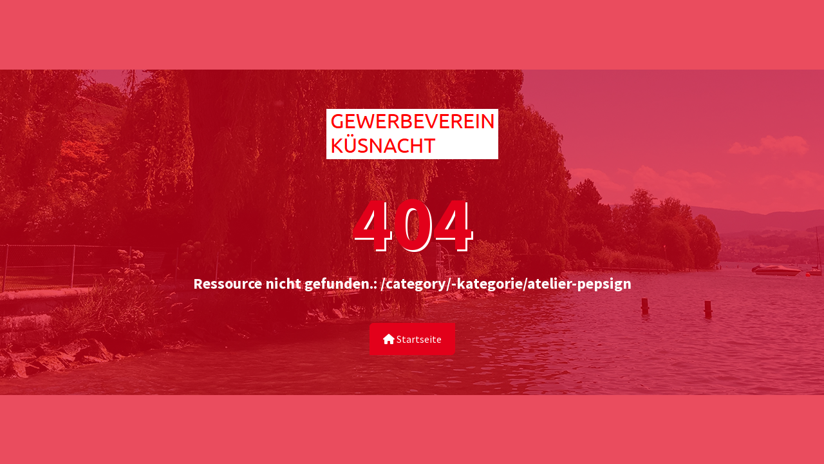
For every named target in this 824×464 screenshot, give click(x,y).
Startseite (412, 339)
